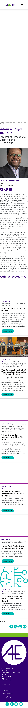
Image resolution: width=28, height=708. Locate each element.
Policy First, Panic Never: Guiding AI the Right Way (12, 547)
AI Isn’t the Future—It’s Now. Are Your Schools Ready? (11, 599)
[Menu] (22, 5)
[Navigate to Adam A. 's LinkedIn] (6, 189)
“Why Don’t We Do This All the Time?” (13, 310)
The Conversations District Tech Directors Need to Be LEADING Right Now (13, 372)
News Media (6, 690)
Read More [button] (7, 331)
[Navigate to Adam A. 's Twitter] (1, 189)
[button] (11, 626)
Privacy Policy (7, 697)
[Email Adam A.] (10, 189)
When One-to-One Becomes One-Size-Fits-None (12, 437)
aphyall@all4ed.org (6, 185)
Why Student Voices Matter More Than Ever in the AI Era (13, 494)
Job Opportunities (8, 693)
